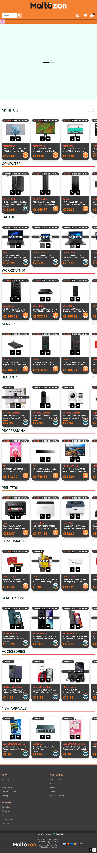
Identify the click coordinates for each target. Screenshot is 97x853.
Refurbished (9, 199)
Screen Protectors (42, 687)
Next (93, 110)
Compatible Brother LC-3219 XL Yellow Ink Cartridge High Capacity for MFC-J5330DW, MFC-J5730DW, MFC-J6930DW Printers (45, 580)
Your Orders (54, 792)
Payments (6, 811)
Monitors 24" (69, 146)
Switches (37, 744)
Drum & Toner (9, 576)
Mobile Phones (10, 633)
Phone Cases (69, 687)
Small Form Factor (42, 199)
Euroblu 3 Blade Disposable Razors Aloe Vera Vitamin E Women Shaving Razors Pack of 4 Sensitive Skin (75, 748)
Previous (89, 110)
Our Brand (5, 783)
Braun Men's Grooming (14, 744)
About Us (5, 779)
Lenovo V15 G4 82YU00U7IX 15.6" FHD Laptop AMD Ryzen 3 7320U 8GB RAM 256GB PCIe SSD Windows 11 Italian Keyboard (15, 256)
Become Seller (7, 819)
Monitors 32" (39, 146)
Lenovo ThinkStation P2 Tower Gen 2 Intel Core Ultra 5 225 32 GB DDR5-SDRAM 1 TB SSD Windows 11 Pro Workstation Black (75, 310)
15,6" (5, 252)
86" (34, 466)
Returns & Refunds (57, 796)
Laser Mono (39, 523)
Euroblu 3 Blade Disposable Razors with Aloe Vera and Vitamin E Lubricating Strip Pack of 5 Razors (14, 748)
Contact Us (6, 807)
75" (4, 466)
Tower (66, 199)
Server (6, 359)
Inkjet (5, 523)
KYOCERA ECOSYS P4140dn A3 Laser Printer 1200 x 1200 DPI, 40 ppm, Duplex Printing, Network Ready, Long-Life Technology (45, 527)
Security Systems (11, 412)
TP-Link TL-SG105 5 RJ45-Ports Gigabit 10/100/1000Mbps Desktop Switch (44, 748)
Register (53, 787)
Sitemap (5, 796)
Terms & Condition (9, 792)
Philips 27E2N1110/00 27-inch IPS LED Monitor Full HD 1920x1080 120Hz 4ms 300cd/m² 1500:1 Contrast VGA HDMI (15, 150)
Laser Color (68, 523)
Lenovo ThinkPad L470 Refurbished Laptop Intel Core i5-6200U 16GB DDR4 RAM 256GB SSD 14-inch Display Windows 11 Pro (74, 256)
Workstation (9, 306)
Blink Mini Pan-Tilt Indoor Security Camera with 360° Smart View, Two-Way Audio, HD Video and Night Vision (15, 417)
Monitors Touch (71, 466)
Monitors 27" (9, 146)
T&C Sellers (6, 823)
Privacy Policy (7, 787)
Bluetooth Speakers (12, 687)
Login (52, 783)
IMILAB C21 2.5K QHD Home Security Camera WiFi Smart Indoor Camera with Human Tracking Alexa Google (75, 417)
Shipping (5, 815)
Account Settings (56, 779)
